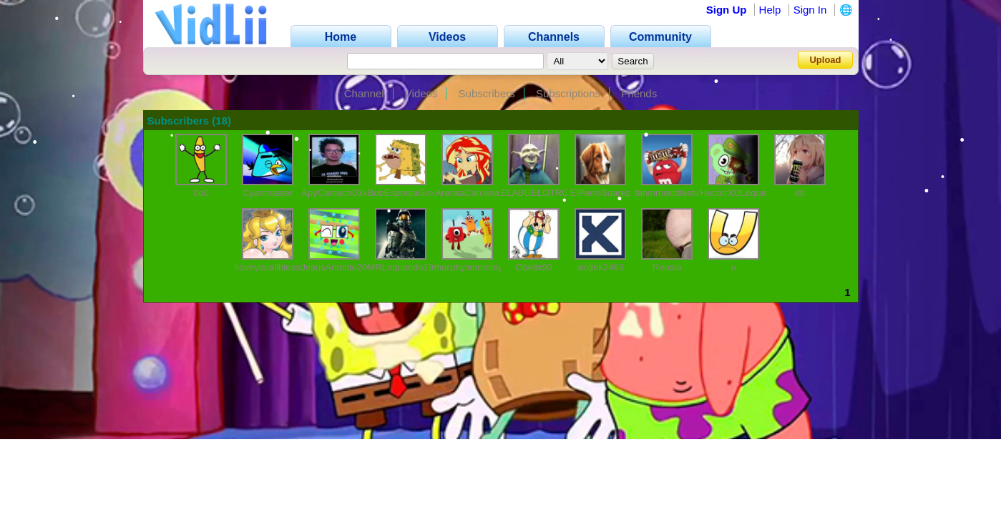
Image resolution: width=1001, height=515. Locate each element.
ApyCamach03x (334, 192)
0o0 (201, 192)
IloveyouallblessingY (277, 267)
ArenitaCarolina (467, 192)
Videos (421, 93)
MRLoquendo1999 (406, 267)
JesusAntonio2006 (339, 267)
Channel (364, 93)
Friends (639, 93)
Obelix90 (533, 267)
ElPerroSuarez (600, 192)
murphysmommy (468, 267)
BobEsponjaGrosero (409, 192)
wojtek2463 (600, 267)
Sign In (810, 10)
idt (800, 192)
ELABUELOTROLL (540, 192)
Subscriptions (568, 93)
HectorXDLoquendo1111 (751, 192)
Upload (825, 59)
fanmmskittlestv (667, 192)
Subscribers (487, 93)
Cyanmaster (268, 192)
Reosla (667, 267)
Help (770, 10)
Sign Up (726, 10)
